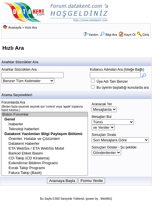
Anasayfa (14, 27)
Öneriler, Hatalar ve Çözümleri (45, 138)
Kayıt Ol (129, 34)
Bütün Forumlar (45, 114)
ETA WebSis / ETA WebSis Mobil (45, 148)
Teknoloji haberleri (45, 129)
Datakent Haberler (45, 143)
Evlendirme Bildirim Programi (45, 163)
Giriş (146, 34)
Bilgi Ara (108, 34)
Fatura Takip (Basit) (45, 173)
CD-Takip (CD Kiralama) (45, 158)
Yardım (93, 34)
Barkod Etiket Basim (45, 153)
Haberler (45, 124)
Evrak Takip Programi (45, 168)
